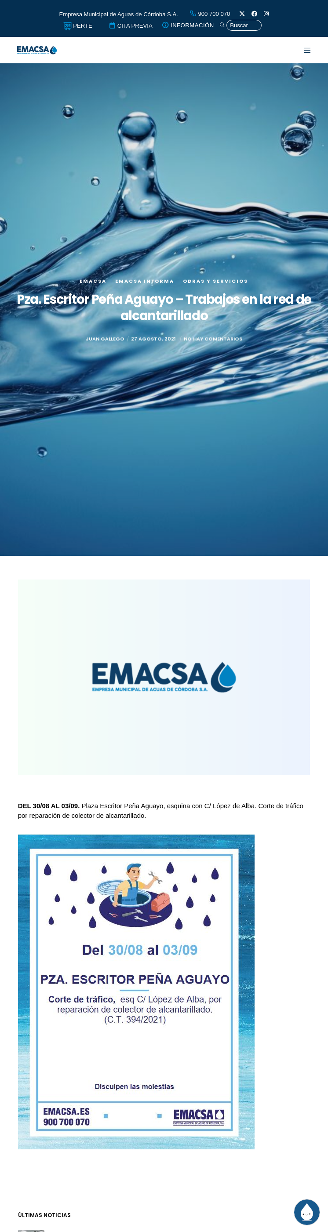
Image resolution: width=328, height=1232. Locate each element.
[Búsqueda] (240, 25)
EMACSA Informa (144, 280)
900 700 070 (210, 14)
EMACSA (93, 280)
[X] (242, 14)
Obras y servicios (215, 280)
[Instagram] (266, 14)
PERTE (77, 25)
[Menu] (301, 50)
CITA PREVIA (131, 25)
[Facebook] (254, 14)
